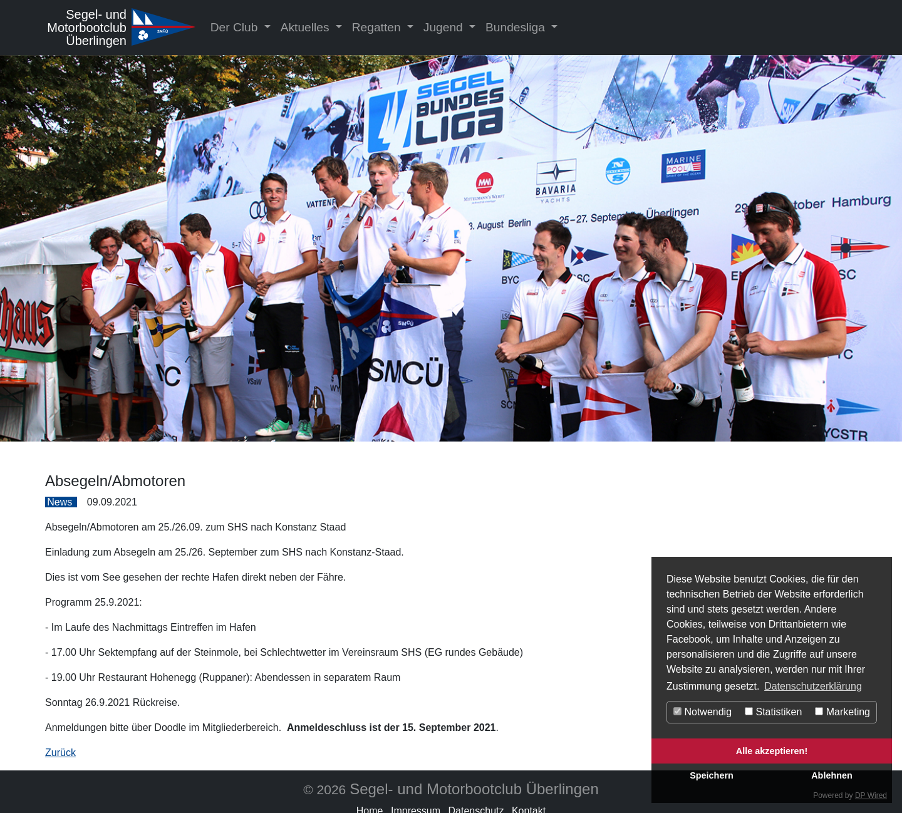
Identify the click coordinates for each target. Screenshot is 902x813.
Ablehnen (832, 775)
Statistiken (773, 712)
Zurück (60, 752)
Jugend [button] (444, 27)
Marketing (842, 712)
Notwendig (702, 712)
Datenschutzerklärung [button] (813, 686)
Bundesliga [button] (516, 27)
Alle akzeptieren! (771, 751)
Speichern (712, 775)
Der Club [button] (235, 27)
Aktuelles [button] (307, 27)
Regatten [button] (378, 27)
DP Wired (871, 795)
